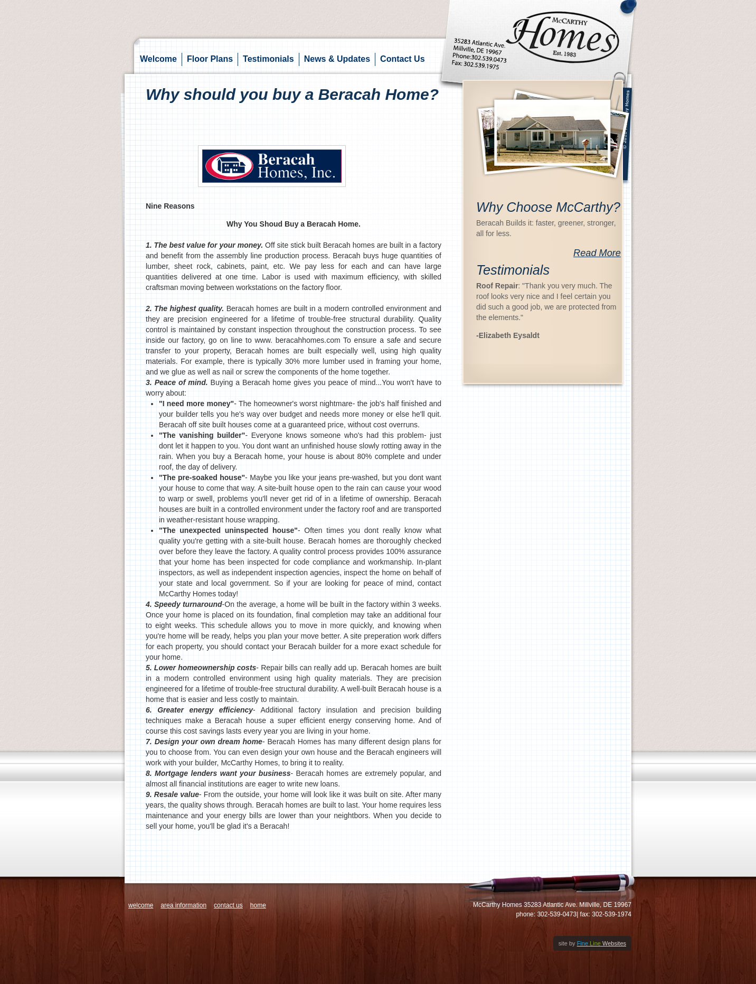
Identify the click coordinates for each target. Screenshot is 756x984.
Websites (601, 943)
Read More (597, 253)
